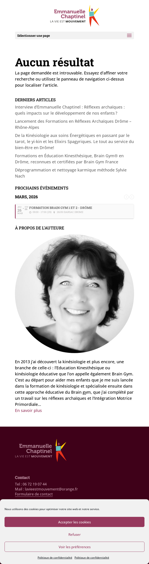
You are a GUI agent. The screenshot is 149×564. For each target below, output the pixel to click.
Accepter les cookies (74, 522)
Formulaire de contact (34, 494)
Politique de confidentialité (55, 557)
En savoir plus (28, 410)
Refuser (74, 534)
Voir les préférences (75, 547)
